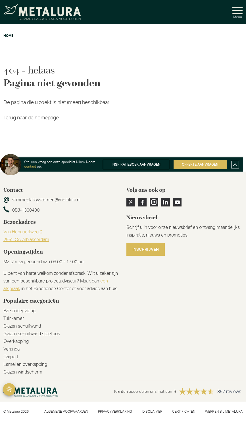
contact (30, 166)
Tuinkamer (13, 318)
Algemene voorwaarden (66, 411)
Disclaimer (152, 411)
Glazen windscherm (22, 372)
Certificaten (183, 411)
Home (8, 35)
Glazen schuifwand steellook (31, 334)
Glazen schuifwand (22, 326)
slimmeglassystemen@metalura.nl (46, 200)
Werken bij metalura (224, 411)
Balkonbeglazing (19, 311)
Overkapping (16, 341)
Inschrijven (145, 250)
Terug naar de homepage (31, 118)
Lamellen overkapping (25, 364)
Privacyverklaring (115, 411)
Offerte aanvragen (200, 164)
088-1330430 (25, 210)
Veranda (11, 349)
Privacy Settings (9, 389)
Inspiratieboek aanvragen (136, 164)
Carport (10, 357)
